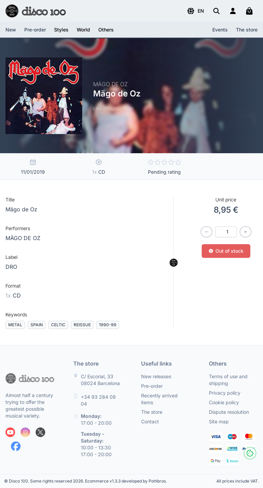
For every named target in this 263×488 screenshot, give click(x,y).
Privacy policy (224, 393)
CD (13, 295)
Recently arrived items (159, 399)
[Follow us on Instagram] (25, 432)
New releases (156, 376)
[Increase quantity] (245, 231)
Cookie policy (224, 402)
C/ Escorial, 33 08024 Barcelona (100, 379)
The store (247, 29)
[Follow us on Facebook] (16, 446)
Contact (150, 421)
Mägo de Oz (21, 209)
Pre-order (35, 29)
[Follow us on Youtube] (10, 432)
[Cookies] (250, 453)
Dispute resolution (229, 412)
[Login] (233, 11)
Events (220, 29)
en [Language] (195, 11)
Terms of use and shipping (228, 379)
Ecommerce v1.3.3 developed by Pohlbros (125, 481)
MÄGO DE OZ (22, 238)
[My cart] (249, 11)
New (10, 29)
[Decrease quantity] (206, 231)
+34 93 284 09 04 (98, 400)
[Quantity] (226, 231)
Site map (219, 421)
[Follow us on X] (40, 432)
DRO (11, 266)
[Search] (216, 11)
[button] (195, 11)
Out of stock (226, 251)
